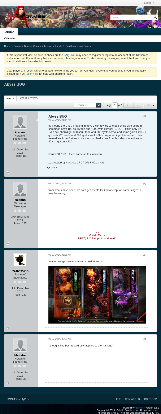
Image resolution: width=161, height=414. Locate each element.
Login (149, 2)
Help (117, 399)
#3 (144, 255)
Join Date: (17, 149)
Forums (9, 32)
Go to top (150, 399)
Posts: (18, 155)
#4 (144, 339)
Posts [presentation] (10, 98)
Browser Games (32, 46)
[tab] (10, 98)
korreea (70, 162)
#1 (144, 116)
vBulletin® (139, 407)
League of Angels (53, 46)
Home (7, 46)
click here (32, 73)
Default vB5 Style (18, 399)
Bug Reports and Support (79, 46)
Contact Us (132, 399)
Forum (17, 46)
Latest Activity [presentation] (28, 98)
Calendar (9, 38)
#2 (144, 183)
